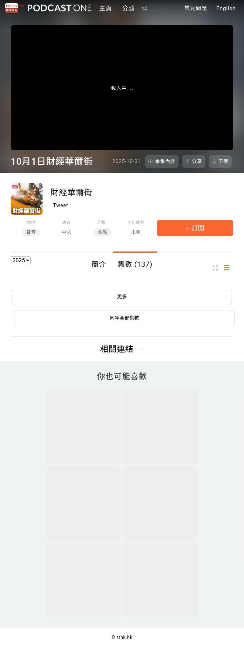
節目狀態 (136, 222)
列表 (228, 267)
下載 (224, 161)
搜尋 (145, 8)
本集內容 (165, 161)
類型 (31, 222)
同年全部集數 (124, 319)
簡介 (99, 264)
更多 (122, 297)
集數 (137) (135, 264)
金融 (102, 232)
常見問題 (195, 9)
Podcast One (60, 8)
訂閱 (197, 228)
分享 (197, 161)
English (226, 9)
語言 (66, 222)
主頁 (105, 8)
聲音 (31, 232)
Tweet (60, 205)
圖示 (217, 267)
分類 (128, 8)
